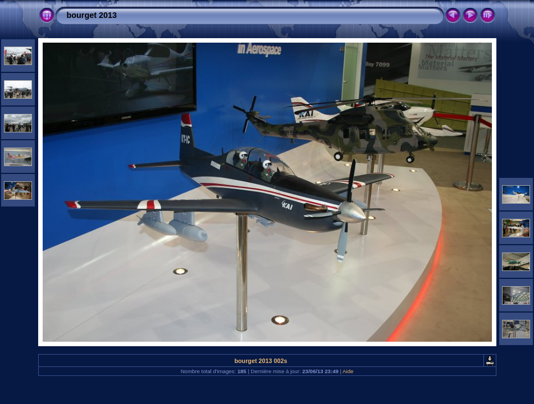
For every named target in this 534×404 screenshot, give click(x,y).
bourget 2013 (92, 15)
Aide (348, 371)
